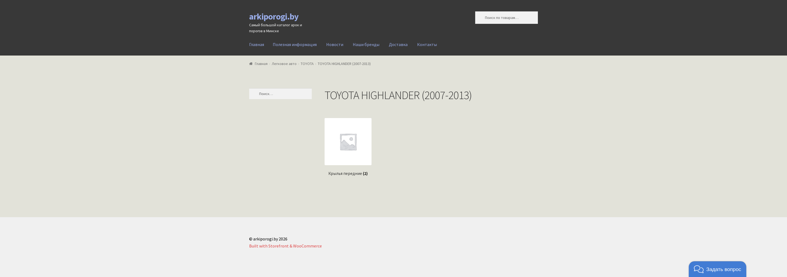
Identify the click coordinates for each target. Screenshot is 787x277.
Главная (256, 44)
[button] (717, 269)
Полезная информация (295, 44)
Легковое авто (284, 63)
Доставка (398, 44)
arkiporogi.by (274, 16)
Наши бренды (366, 44)
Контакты (427, 44)
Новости (334, 44)
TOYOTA (307, 63)
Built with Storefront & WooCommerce (285, 246)
